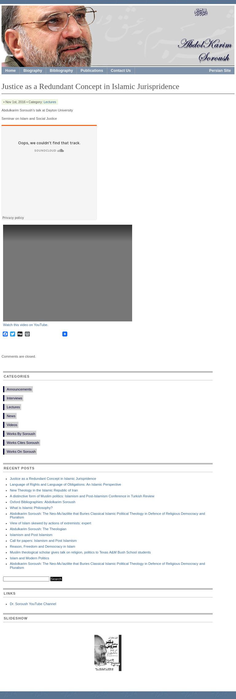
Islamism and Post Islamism (31, 535)
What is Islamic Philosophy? (31, 508)
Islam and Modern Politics (29, 558)
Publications (92, 70)
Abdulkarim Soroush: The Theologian (38, 529)
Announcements (19, 389)
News (11, 416)
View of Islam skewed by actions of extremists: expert (50, 523)
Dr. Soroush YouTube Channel (33, 604)
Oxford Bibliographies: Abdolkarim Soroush (42, 502)
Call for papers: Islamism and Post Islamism (43, 540)
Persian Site (220, 70)
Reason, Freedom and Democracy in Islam (42, 546)
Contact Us (121, 70)
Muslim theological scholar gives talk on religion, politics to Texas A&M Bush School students (80, 552)
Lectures (50, 102)
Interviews (14, 398)
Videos (12, 425)
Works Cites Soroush (23, 443)
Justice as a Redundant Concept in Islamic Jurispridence (53, 478)
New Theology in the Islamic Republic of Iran (44, 490)
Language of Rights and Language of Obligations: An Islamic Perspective (65, 484)
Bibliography (61, 70)
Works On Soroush (21, 451)
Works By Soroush (21, 434)
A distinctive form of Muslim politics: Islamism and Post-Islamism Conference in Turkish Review (82, 496)
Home (10, 70)
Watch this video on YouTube (25, 325)
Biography (32, 70)
